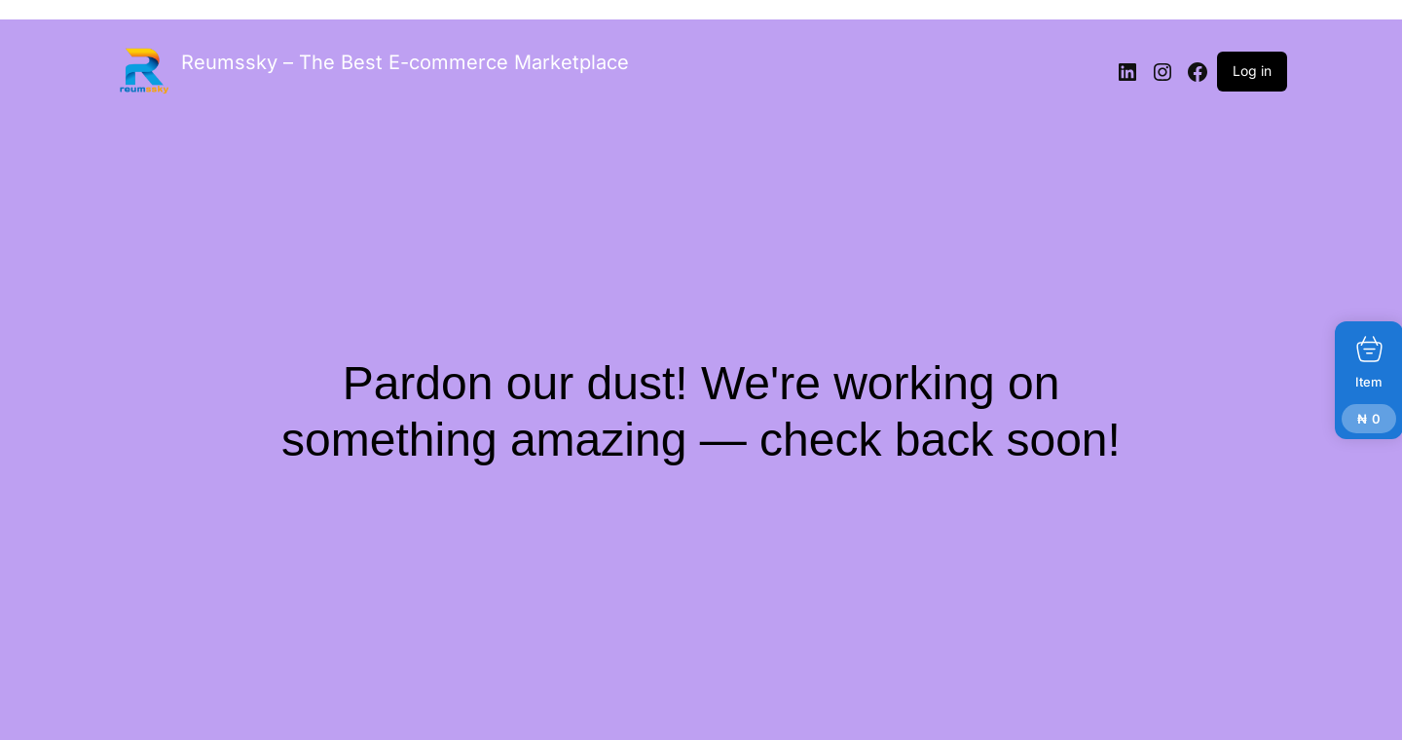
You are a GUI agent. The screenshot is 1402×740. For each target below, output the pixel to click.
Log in (1252, 70)
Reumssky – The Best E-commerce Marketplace (405, 62)
